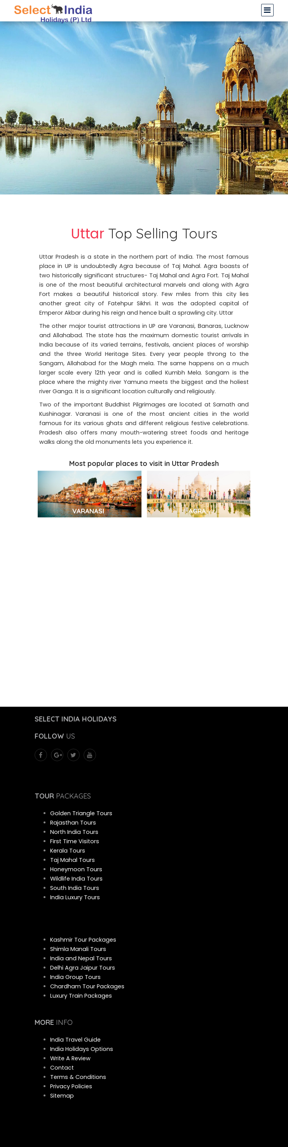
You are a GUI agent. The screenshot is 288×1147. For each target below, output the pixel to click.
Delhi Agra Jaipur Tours (82, 968)
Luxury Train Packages (81, 996)
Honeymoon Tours (76, 869)
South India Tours (74, 888)
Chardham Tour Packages (87, 986)
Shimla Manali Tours (78, 949)
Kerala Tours (67, 851)
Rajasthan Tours (73, 823)
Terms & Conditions (78, 1077)
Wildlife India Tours (76, 879)
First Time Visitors (74, 841)
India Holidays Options (81, 1049)
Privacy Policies (71, 1086)
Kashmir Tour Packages (83, 940)
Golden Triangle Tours (81, 813)
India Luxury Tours (75, 897)
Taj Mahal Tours (72, 860)
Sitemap (62, 1096)
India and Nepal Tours (81, 958)
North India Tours (74, 832)
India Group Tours (75, 977)
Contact (62, 1068)
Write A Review (70, 1058)
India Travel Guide (75, 1040)
